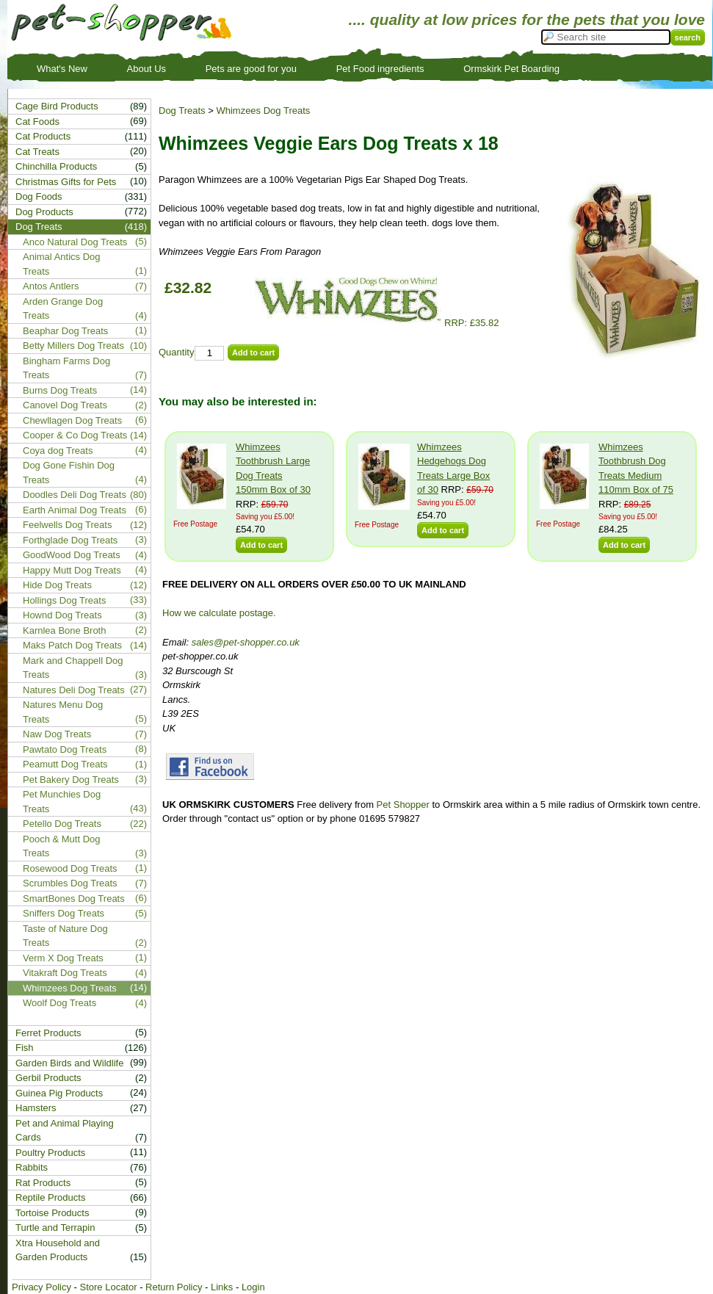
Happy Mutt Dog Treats (72, 570)
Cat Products (42, 136)
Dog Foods (38, 196)
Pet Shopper (403, 804)
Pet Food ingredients (380, 68)
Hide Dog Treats (57, 584)
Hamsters (36, 1107)
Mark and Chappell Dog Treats (73, 668)
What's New (62, 68)
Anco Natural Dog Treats (75, 241)
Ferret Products (48, 1032)
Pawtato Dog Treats (64, 749)
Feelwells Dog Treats (67, 524)
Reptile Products (50, 1197)
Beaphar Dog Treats (65, 330)
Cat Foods (37, 121)
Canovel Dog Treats (65, 405)
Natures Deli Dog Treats (74, 689)
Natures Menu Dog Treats (63, 712)
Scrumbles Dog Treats (70, 883)
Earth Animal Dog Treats (74, 510)
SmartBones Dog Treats (74, 898)
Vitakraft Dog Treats (65, 972)
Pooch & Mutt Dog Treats (62, 846)
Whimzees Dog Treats (263, 110)
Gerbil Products (48, 1077)
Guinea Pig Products (59, 1093)
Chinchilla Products (56, 166)
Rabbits (31, 1167)
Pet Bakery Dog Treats (71, 779)
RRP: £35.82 (375, 322)
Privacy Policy (41, 1287)
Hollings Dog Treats (64, 600)
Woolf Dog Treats (59, 1002)
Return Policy (173, 1287)
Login (253, 1287)
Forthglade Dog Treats (70, 540)
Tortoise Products (52, 1212)
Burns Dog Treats (60, 390)
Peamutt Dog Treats (65, 764)
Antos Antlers (51, 286)
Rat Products (42, 1182)
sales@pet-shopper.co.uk (246, 642)
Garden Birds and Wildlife (69, 1063)
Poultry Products (50, 1152)
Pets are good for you (251, 68)
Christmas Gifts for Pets (65, 181)
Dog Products (44, 211)
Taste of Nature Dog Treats (65, 936)
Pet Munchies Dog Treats (62, 801)
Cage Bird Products (56, 106)
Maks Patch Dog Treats (72, 645)
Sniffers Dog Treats (63, 913)
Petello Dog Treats (62, 823)
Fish (24, 1047)
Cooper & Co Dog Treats (75, 435)
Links (222, 1287)
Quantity (176, 352)
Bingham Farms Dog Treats (66, 368)
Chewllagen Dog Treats (72, 420)
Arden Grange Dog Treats (63, 309)
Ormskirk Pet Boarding (511, 68)
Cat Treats (37, 151)
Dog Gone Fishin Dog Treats (69, 472)
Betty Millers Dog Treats (73, 345)
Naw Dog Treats (57, 734)
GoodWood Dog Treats (71, 554)
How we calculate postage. (219, 612)
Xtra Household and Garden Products (57, 1250)
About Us (146, 68)
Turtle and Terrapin (55, 1227)
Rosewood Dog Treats (70, 868)
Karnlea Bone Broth (64, 630)
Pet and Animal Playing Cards (64, 1130)
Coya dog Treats (58, 450)
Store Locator (108, 1287)
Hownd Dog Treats (62, 615)
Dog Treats (182, 110)
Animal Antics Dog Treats (62, 264)
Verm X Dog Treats (63, 958)
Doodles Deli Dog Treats (74, 494)
